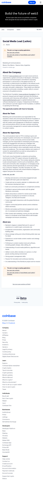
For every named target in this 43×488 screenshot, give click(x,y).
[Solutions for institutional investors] (6, 412)
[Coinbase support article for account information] (9, 468)
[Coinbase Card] (3, 403)
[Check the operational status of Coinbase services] (4, 479)
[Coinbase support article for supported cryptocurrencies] (8, 476)
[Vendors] (5, 347)
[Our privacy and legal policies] (7, 349)
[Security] (5, 342)
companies (10, 29)
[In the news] (4, 340)
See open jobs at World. (13, 52)
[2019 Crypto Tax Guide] (4, 389)
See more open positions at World (21, 284)
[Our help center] (6, 459)
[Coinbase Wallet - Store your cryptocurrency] (4, 401)
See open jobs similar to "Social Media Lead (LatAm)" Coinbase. (21, 55)
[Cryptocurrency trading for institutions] (4, 415)
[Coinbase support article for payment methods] (8, 471)
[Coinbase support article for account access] (7, 473)
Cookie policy (25, 302)
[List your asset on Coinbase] (4, 417)
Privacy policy (17, 302)
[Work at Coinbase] (4, 333)
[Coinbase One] (6, 405)
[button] (40, 2)
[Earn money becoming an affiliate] (5, 335)
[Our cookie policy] (6, 352)
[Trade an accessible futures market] (9, 422)
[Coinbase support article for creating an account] (7, 464)
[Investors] (5, 345)
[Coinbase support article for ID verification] (6, 466)
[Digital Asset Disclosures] (10, 356)
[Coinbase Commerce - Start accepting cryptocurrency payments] (6, 419)
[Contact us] (6, 461)
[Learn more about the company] (4, 330)
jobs (2, 29)
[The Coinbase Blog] (3, 338)
